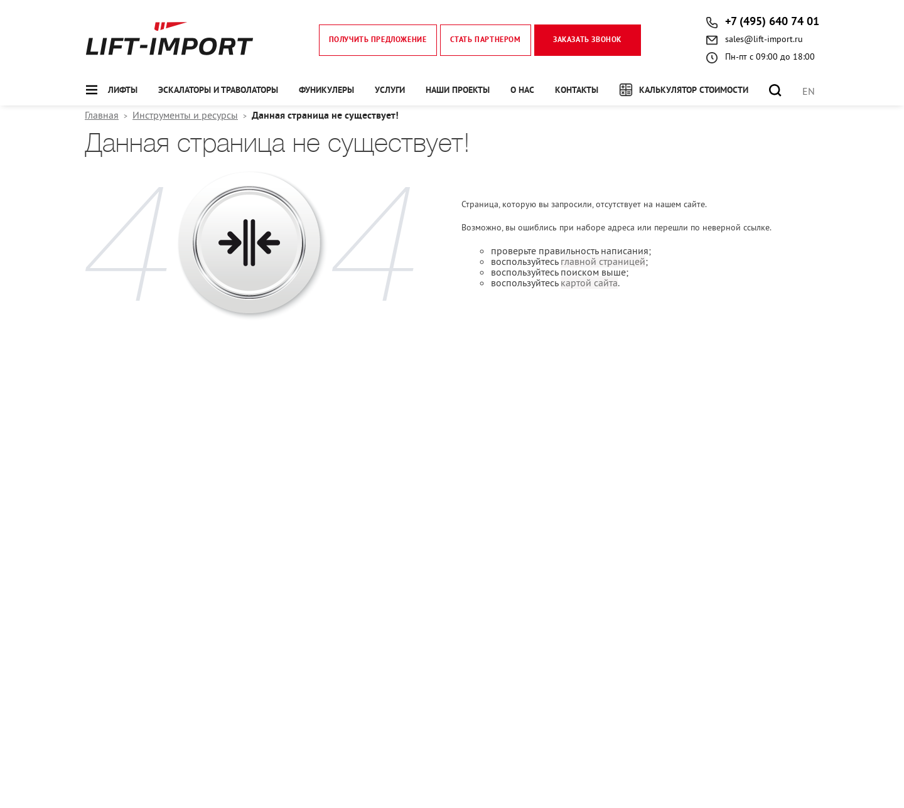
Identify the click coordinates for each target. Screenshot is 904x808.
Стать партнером (485, 40)
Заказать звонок (587, 40)
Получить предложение (378, 40)
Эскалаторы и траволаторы (218, 90)
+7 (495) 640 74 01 (772, 22)
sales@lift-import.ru (764, 39)
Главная (102, 115)
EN (808, 91)
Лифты (122, 90)
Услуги (390, 90)
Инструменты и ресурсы (185, 115)
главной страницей (603, 261)
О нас (522, 90)
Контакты (576, 90)
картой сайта (589, 282)
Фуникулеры (326, 90)
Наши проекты (458, 90)
